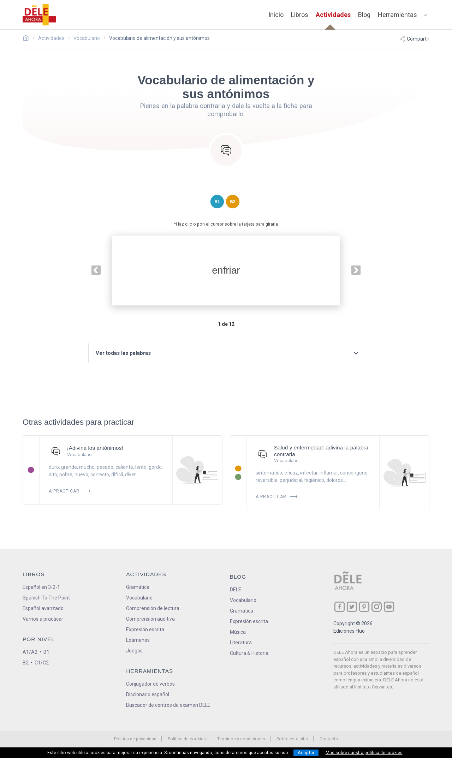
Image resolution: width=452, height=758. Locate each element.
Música (238, 632)
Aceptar (306, 752)
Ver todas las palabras (228, 353)
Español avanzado (43, 608)
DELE (235, 589)
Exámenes (138, 640)
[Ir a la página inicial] (28, 39)
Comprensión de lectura (152, 608)
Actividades (333, 14)
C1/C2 (42, 663)
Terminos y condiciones (241, 738)
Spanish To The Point (46, 598)
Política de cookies (187, 738)
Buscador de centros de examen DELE (168, 705)
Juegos (134, 650)
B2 (26, 663)
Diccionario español (147, 694)
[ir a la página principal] (39, 15)
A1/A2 (30, 652)
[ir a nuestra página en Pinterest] (364, 607)
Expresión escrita (145, 629)
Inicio (276, 14)
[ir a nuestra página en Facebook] (339, 607)
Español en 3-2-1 (41, 587)
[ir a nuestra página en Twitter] (352, 607)
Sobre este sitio (292, 738)
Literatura (241, 642)
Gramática (137, 587)
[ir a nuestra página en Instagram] (376, 607)
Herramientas (397, 14)
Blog (364, 14)
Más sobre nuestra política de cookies (364, 752)
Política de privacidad (135, 738)
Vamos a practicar (43, 619)
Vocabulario (139, 598)
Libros (299, 14)
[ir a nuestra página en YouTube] (389, 607)
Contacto (329, 738)
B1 (46, 652)
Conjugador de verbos (150, 684)
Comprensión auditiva (150, 619)
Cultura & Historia (249, 653)
